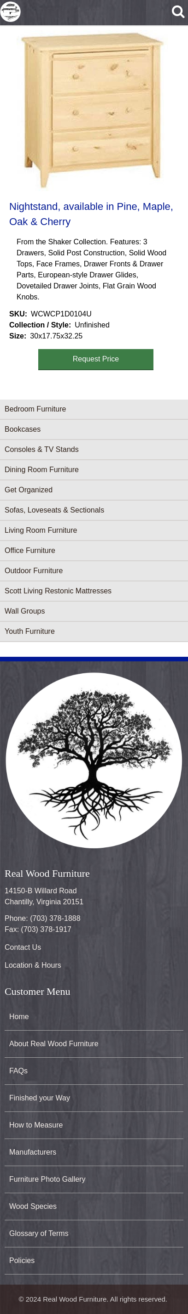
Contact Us (23, 947)
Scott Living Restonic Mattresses (58, 591)
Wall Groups (25, 611)
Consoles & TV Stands (42, 449)
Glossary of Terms (39, 1233)
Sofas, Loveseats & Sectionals (54, 510)
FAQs (18, 1071)
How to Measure (36, 1125)
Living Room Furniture (41, 530)
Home (19, 1017)
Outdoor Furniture (34, 571)
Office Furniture (30, 550)
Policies (22, 1260)
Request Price (96, 359)
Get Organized (29, 490)
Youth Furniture (30, 631)
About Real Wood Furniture (54, 1044)
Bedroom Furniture (35, 409)
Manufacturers (32, 1152)
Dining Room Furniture (42, 470)
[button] (92, 110)
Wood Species (33, 1206)
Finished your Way (39, 1098)
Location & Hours (33, 965)
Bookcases (23, 429)
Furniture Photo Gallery (47, 1179)
